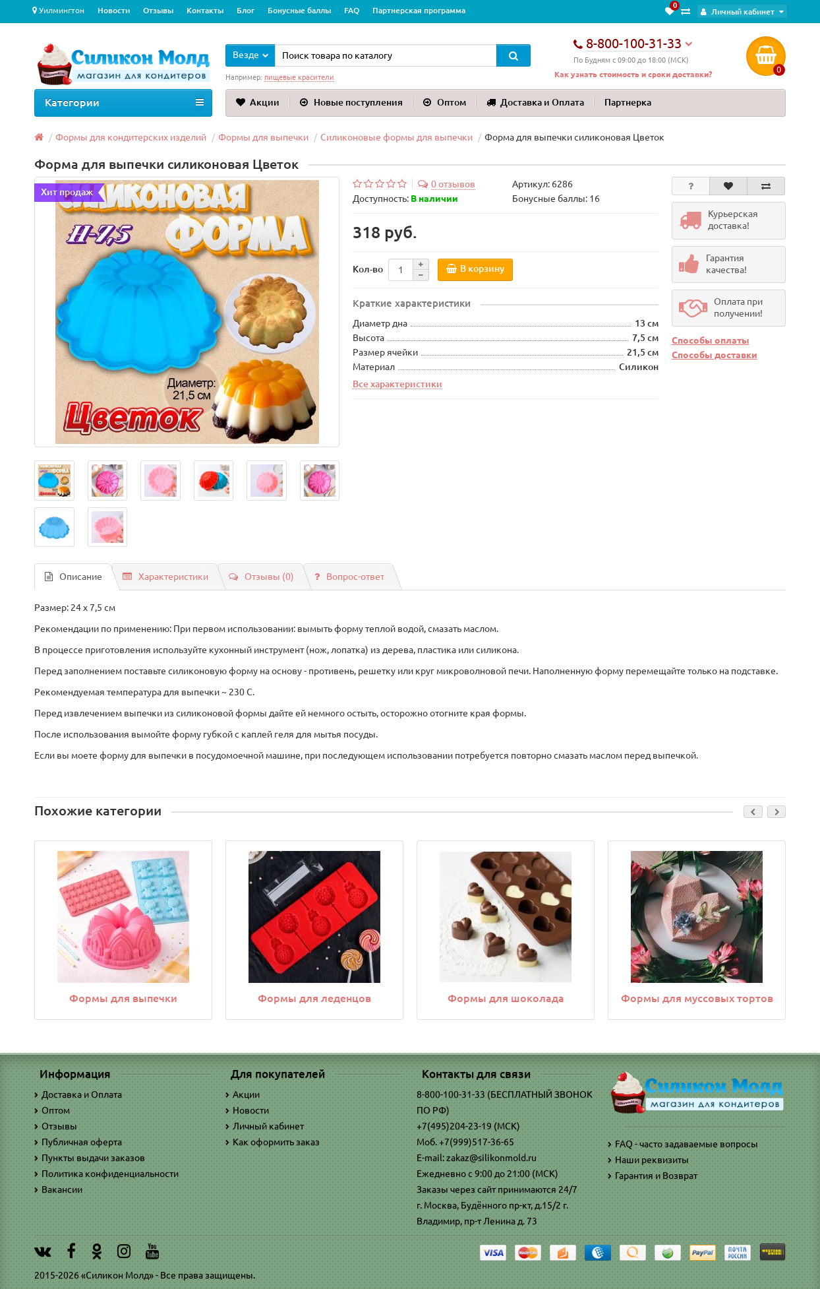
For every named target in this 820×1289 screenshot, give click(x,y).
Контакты (205, 10)
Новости (114, 10)
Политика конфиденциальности (106, 1174)
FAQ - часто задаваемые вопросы (683, 1144)
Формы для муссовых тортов (697, 998)
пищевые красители (299, 77)
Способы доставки (714, 355)
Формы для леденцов (314, 998)
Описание (73, 577)
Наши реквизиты (648, 1159)
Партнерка (627, 102)
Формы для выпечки (123, 998)
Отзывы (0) (261, 577)
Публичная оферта (78, 1142)
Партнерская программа (418, 10)
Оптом (444, 102)
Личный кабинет (264, 1126)
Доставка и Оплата (535, 102)
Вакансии (58, 1190)
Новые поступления (351, 102)
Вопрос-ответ (349, 577)
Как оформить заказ (272, 1142)
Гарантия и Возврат (652, 1175)
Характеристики (165, 577)
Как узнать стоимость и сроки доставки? (633, 74)
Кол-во (368, 269)
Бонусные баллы (299, 10)
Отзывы (158, 10)
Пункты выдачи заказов (89, 1158)
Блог (245, 10)
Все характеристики (397, 384)
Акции (257, 102)
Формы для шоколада (506, 998)
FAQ (351, 10)
